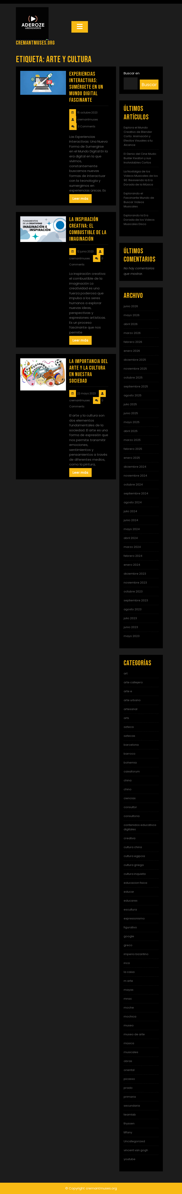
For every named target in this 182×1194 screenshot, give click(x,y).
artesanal (130, 709)
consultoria (132, 816)
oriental (129, 1070)
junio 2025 (131, 413)
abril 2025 (131, 431)
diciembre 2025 (135, 360)
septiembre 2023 (136, 600)
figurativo (130, 927)
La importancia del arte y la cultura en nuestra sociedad (88, 371)
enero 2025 (132, 458)
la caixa (129, 972)
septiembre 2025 (136, 386)
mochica (130, 1016)
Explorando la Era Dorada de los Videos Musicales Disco (139, 219)
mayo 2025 (132, 422)
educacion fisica (135, 883)
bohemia (130, 762)
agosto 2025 (133, 395)
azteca (129, 727)
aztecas (129, 736)
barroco (129, 754)
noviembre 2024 (135, 476)
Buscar (149, 85)
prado (128, 1088)
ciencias (130, 798)
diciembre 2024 (135, 467)
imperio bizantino (136, 954)
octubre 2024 (133, 484)
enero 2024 (132, 565)
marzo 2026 (132, 333)
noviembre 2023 (135, 582)
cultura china (133, 847)
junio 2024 (131, 520)
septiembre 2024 (136, 493)
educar (129, 892)
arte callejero (133, 682)
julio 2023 (130, 618)
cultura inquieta (135, 874)
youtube (129, 1159)
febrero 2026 (133, 342)
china (127, 780)
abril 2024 (131, 538)
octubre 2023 (133, 591)
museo (129, 1025)
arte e (128, 691)
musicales (131, 1052)
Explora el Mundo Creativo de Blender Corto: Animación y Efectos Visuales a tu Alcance (138, 136)
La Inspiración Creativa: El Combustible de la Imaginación (87, 229)
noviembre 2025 (135, 369)
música (129, 1043)
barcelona (131, 745)
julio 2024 (130, 511)
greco (128, 945)
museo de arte (134, 1034)
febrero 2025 (133, 449)
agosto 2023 (133, 609)
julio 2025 (130, 404)
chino (127, 789)
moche (129, 1008)
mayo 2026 (132, 315)
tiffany (128, 1132)
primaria (130, 1097)
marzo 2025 (132, 440)
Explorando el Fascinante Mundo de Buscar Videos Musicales (139, 199)
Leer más (80, 198)
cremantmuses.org (35, 43)
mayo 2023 (132, 636)
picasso (129, 1079)
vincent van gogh (136, 1150)
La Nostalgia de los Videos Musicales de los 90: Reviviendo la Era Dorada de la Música (141, 178)
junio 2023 (131, 627)
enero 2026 (132, 351)
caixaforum (132, 771)
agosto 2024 (133, 502)
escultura (130, 909)
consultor (130, 807)
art (126, 673)
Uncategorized (134, 1141)
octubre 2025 (133, 377)
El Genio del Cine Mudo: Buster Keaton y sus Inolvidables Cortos (140, 158)
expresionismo (134, 918)
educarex (130, 901)
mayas (128, 990)
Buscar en (132, 73)
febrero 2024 (133, 556)
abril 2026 (131, 324)
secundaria (132, 1106)
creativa (129, 838)
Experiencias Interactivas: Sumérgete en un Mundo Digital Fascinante (86, 87)
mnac (128, 999)
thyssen (129, 1123)
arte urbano (132, 700)
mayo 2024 (132, 529)
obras (128, 1061)
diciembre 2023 (135, 574)
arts (126, 718)
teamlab (130, 1114)
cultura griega (134, 865)
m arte (128, 981)
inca (127, 963)
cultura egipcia (134, 856)
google (129, 936)
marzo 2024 (132, 547)
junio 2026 (131, 306)
